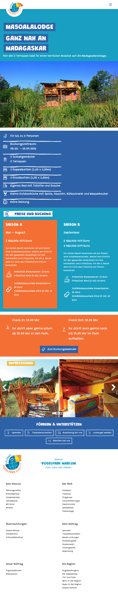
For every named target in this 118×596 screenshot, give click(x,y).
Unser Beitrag (14, 564)
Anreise (9, 508)
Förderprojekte (69, 541)
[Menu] (110, 4)
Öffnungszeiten (13, 491)
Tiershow (66, 494)
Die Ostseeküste (69, 574)
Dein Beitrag (70, 524)
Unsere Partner (69, 588)
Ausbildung (67, 551)
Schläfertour (12, 534)
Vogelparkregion (70, 571)
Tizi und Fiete (69, 577)
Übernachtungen (16, 524)
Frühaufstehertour (14, 537)
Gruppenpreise (13, 497)
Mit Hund (10, 504)
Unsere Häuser (12, 531)
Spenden (66, 531)
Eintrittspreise (12, 494)
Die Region (68, 564)
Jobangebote (68, 548)
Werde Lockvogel (70, 537)
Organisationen (14, 571)
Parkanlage (68, 511)
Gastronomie (68, 504)
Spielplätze (68, 508)
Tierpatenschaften (71, 534)
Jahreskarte (12, 501)
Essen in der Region (71, 584)
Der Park (67, 484)
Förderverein (68, 544)
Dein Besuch (13, 484)
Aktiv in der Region (71, 581)
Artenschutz (11, 574)
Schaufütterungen (71, 501)
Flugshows (67, 497)
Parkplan (66, 491)
